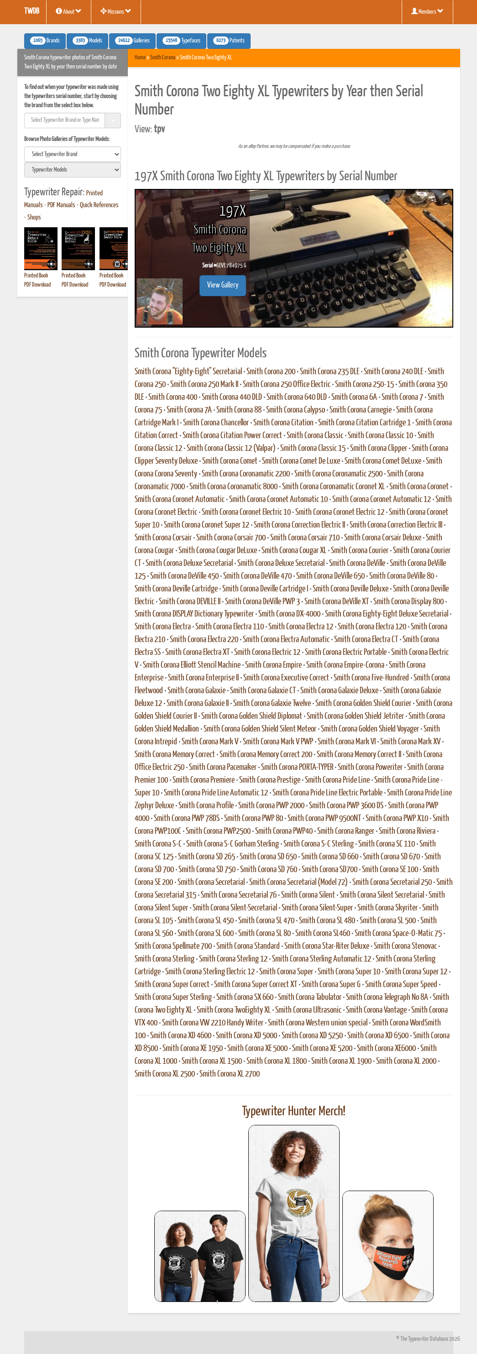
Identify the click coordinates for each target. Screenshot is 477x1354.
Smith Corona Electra (163, 627)
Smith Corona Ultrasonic (308, 1010)
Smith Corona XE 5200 (322, 1049)
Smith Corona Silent (308, 895)
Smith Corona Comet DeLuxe (383, 461)
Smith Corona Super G (331, 985)
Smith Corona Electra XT (197, 652)
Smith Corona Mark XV (410, 742)
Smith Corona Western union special (317, 1023)
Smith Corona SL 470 (266, 921)
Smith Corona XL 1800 (276, 1061)
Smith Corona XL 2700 (229, 1074)
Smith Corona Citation (283, 423)
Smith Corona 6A (354, 397)
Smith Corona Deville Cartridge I (265, 589)
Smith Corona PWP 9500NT (324, 819)
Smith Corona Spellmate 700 (173, 946)
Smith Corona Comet (229, 461)
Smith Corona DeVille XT (336, 602)
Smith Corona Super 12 (416, 972)
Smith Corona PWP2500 (218, 831)
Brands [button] (45, 41)
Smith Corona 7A (189, 410)
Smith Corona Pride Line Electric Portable (328, 793)
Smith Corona (162, 58)
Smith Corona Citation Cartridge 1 (364, 423)
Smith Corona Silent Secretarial (382, 895)
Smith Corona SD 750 (207, 870)
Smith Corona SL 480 (327, 921)
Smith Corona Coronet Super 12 (206, 525)
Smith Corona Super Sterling (173, 997)
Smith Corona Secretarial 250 (392, 882)
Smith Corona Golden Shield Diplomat (251, 716)
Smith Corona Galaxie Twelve (272, 704)
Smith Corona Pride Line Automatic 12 (216, 793)
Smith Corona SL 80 (264, 934)
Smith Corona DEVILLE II (189, 602)
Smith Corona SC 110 (386, 844)
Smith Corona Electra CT (366, 640)
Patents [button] (229, 41)
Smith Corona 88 (239, 410)
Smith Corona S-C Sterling (318, 844)
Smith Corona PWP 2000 (271, 806)
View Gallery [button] (222, 285)
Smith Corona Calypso (295, 410)
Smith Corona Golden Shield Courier (363, 704)
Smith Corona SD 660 (329, 857)
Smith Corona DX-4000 (289, 614)
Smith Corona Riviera (407, 831)
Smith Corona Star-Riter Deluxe (326, 946)
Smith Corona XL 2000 (406, 1061)
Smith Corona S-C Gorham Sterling (232, 844)
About (69, 11)
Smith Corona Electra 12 (300, 627)
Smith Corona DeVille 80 (401, 576)
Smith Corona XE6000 (386, 1049)
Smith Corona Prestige (269, 780)
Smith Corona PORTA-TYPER (297, 767)
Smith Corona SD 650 (268, 857)
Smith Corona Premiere (204, 780)
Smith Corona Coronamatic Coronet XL (333, 487)
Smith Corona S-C (158, 844)
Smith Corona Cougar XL (294, 551)
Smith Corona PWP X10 (397, 819)
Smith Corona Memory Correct (175, 755)
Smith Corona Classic (315, 436)
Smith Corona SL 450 (206, 921)
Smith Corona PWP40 (284, 831)
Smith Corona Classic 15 (313, 448)
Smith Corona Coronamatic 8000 (233, 487)
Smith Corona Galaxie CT (263, 691)
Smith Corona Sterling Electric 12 (210, 972)
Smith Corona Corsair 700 (231, 538)
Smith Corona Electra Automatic (286, 640)
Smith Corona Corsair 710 (305, 538)
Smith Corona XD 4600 (180, 1036)
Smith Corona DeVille (357, 563)
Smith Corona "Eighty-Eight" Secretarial (188, 372)
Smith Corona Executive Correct (286, 678)
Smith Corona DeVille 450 (184, 576)
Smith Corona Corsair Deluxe (382, 538)
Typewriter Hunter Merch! (294, 1111)
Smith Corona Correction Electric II (299, 525)
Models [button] (87, 41)
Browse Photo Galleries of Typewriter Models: (67, 139)
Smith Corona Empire (273, 665)
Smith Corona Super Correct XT (255, 985)
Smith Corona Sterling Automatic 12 (321, 959)
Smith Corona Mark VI (347, 742)
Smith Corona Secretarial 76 (239, 895)
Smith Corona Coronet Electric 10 (246, 512)
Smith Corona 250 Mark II (204, 385)
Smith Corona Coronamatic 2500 (338, 474)
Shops (34, 217)
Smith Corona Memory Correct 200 (266, 755)
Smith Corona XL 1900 (341, 1061)
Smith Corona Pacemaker (223, 767)
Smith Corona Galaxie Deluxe (339, 691)
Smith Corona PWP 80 (253, 819)
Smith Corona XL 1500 (212, 1061)
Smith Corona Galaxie (196, 691)
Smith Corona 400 (172, 397)
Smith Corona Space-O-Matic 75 (398, 934)
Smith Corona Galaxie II (198, 704)
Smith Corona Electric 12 (267, 652)
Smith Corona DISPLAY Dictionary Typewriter (194, 614)
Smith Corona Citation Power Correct (232, 436)
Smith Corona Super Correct (172, 985)
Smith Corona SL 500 (388, 921)
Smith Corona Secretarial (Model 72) (298, 882)
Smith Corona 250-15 (364, 385)
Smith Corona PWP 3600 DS (346, 806)
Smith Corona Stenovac (405, 946)
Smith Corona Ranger (345, 831)
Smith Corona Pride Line (337, 780)
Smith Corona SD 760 (268, 870)
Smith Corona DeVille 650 (330, 576)
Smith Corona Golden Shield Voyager (370, 729)
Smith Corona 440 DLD (232, 397)
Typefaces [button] (181, 41)
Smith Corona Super (286, 972)
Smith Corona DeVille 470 (257, 576)
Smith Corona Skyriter (387, 908)
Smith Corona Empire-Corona (345, 665)
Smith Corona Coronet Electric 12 (339, 512)
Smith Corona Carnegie (361, 410)
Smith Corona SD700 (329, 870)
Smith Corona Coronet (419, 487)
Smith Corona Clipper (378, 448)
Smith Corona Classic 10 (380, 436)
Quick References (99, 205)
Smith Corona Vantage (376, 1010)
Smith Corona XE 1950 (192, 1049)
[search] (72, 154)
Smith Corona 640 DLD (297, 397)
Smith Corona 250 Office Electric (286, 385)
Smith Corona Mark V (210, 742)
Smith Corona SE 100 (390, 870)
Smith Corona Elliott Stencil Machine (192, 665)
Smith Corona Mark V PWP (278, 742)
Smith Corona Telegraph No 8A (387, 997)
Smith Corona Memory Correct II (359, 755)
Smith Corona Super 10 (349, 972)
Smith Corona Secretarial (211, 882)
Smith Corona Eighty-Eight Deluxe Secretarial (386, 614)
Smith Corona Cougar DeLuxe (217, 551)
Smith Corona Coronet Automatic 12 (381, 500)
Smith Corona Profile (206, 806)
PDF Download (37, 285)
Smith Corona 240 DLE (393, 372)
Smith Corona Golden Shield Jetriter (355, 716)
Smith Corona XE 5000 (257, 1049)
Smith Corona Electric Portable (346, 652)
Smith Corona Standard (248, 946)
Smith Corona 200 (270, 372)
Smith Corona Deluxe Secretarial (189, 563)
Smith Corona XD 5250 (312, 1036)
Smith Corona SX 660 (244, 997)
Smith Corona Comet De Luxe (301, 461)
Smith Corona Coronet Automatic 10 (278, 500)
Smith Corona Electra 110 (229, 627)
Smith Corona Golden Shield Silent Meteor (260, 729)
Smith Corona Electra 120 (372, 627)
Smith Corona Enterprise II (203, 678)
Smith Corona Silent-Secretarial (235, 908)
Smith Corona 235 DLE (329, 372)
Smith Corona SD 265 (206, 857)
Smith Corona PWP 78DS (187, 819)
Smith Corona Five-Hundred (371, 678)
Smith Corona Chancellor (216, 423)
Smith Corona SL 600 (206, 934)
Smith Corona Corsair (163, 538)
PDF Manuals (61, 205)
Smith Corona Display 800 (408, 602)
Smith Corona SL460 (322, 934)
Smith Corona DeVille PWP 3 (262, 602)
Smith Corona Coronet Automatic (180, 500)
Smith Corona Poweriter (370, 767)
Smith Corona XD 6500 (378, 1036)
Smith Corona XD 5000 (246, 1036)
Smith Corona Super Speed (401, 985)
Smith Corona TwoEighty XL (234, 1010)
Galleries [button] (132, 41)
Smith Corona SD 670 (391, 857)
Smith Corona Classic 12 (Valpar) (231, 448)
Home (140, 58)
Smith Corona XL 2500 (165, 1074)
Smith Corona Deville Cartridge (176, 589)
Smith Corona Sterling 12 (233, 959)
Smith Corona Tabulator (309, 997)
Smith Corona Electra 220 (204, 640)
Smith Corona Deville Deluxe (350, 589)
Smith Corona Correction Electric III (396, 525)
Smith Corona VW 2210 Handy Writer (212, 1023)
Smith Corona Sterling (164, 959)
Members (427, 11)
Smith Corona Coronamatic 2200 (246, 474)
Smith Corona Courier (359, 551)
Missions (115, 11)
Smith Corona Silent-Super (317, 908)
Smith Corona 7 (402, 397)
